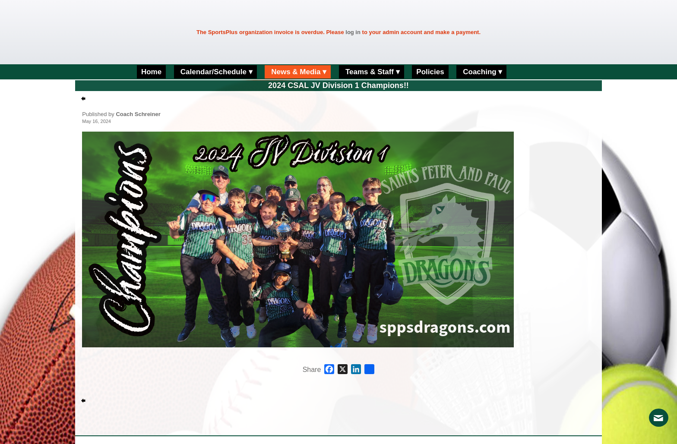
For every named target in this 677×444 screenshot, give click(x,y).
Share (312, 369)
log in (353, 32)
